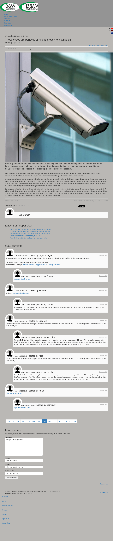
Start (8, 421)
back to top (104, 484)
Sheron (50, 276)
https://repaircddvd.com (22, 279)
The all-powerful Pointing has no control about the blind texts (30, 229)
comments (102, 45)
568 (39, 421)
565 (23, 421)
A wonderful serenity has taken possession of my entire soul (30, 233)
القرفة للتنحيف (45, 255)
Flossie (42, 290)
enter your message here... (24, 447)
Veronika (50, 337)
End (74, 421)
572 (60, 421)
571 (55, 421)
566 (28, 421)
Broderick (43, 321)
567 (33, 421)
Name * (8, 458)
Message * (9, 437)
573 (65, 421)
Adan (41, 391)
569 (44, 421)
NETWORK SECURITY (23, 205)
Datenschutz (8, 25)
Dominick (50, 405)
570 (49, 421)
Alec (41, 356)
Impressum (8, 23)
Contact (7, 21)
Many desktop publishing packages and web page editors (29, 238)
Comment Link (103, 255)
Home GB (5, 497)
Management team (10, 16)
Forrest (49, 304)
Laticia (49, 372)
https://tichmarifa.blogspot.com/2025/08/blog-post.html (41, 265)
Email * (8, 464)
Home (6, 14)
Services (7, 18)
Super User (16, 43)
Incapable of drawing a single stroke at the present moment (30, 231)
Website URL (10, 471)
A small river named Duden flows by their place (25, 236)
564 (18, 421)
